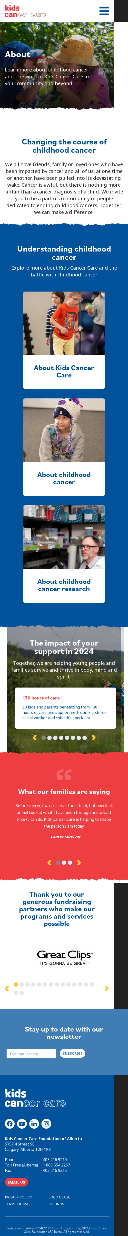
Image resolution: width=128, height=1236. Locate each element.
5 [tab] (67, 738)
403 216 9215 (55, 1163)
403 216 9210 (55, 1152)
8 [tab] (84, 738)
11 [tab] (79, 985)
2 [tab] (49, 738)
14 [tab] (96, 985)
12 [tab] (84, 985)
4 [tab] (61, 738)
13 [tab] (90, 985)
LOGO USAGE (59, 1189)
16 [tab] (108, 985)
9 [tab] (67, 985)
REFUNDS (56, 1196)
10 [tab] (73, 985)
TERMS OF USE (17, 1196)
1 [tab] (43, 738)
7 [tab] (79, 738)
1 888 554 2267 (56, 1157)
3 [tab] (55, 738)
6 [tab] (73, 738)
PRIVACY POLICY (18, 1189)
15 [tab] (102, 985)
